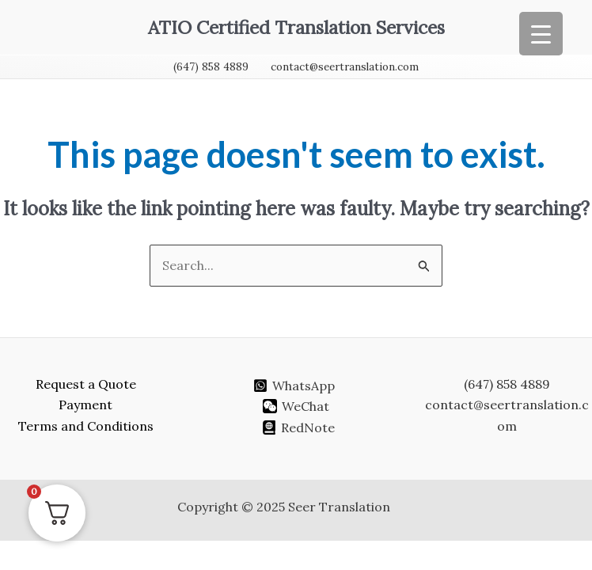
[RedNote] (298, 427)
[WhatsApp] (294, 385)
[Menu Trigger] (541, 33)
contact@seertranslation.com (345, 67)
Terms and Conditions (86, 426)
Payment (85, 404)
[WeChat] (296, 406)
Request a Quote (86, 384)
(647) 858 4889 (211, 67)
